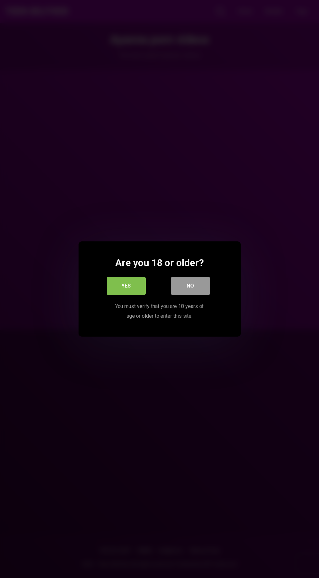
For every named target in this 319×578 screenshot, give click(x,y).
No (190, 286)
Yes (126, 286)
